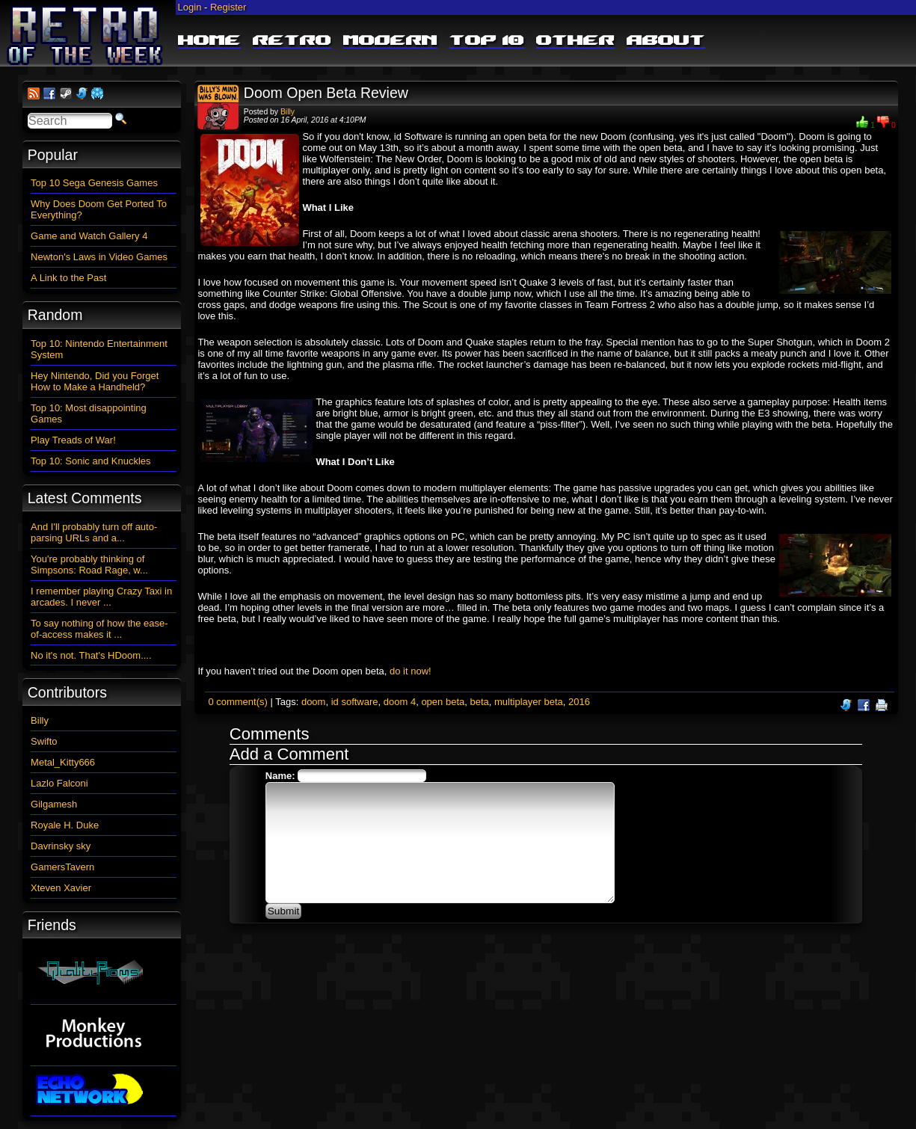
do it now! (410, 671)
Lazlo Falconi (59, 783)
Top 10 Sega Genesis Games (94, 182)
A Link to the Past (68, 277)
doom (313, 701)
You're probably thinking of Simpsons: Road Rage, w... (89, 564)
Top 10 (486, 41)
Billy (287, 112)
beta (479, 701)
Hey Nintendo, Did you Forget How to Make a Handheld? (95, 381)
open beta (442, 701)
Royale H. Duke (65, 825)
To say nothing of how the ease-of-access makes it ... (99, 629)
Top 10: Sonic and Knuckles (90, 461)
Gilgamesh (54, 804)
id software (354, 701)
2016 (579, 701)
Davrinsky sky (60, 846)
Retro (292, 41)
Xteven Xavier (61, 887)
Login (190, 7)
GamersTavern (62, 867)
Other (575, 41)
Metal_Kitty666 (63, 762)
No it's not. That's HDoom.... (91, 655)
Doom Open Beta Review (326, 92)
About (666, 41)
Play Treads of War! (73, 440)
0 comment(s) (237, 701)
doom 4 (400, 701)
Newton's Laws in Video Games (99, 256)
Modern (390, 41)
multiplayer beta (528, 701)
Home (209, 41)
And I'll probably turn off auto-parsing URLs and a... (94, 532)
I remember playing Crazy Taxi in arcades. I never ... (101, 596)
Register (228, 7)
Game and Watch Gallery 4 (89, 236)
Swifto (44, 741)
